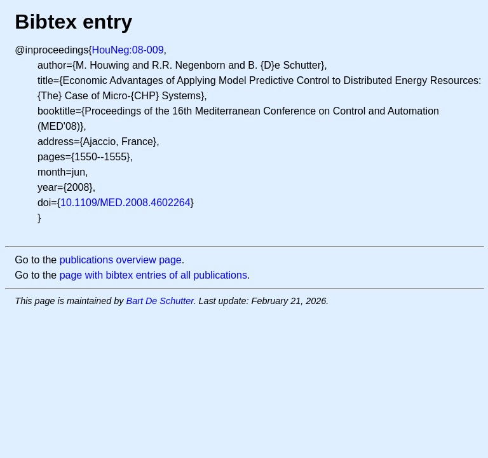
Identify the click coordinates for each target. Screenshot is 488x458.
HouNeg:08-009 (128, 50)
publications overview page (121, 259)
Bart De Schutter (160, 301)
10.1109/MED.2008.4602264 (125, 202)
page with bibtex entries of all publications (153, 275)
